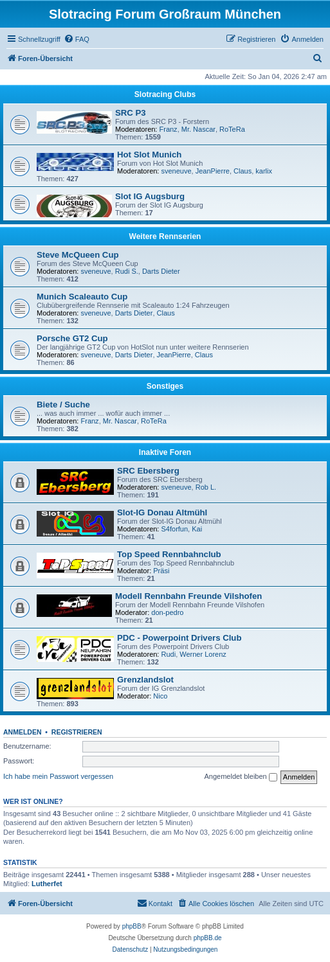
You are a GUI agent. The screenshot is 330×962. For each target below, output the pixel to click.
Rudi (168, 654)
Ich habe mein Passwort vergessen (58, 776)
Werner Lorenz (202, 654)
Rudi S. (126, 271)
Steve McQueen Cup (78, 255)
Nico (160, 696)
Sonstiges (165, 386)
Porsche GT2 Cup (72, 338)
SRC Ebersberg (148, 471)
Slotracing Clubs (165, 94)
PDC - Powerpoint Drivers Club (179, 638)
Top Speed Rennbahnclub (169, 554)
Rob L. (206, 487)
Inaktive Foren (165, 452)
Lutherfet (47, 883)
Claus (243, 171)
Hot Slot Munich (149, 154)
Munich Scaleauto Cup (82, 296)
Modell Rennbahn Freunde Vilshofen (188, 596)
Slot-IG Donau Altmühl (162, 512)
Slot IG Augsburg (150, 196)
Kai (197, 529)
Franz (169, 129)
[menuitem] (76, 39)
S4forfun (174, 529)
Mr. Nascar (198, 129)
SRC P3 (130, 113)
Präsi (161, 571)
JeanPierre (213, 171)
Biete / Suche (63, 404)
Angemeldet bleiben (240, 776)
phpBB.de (208, 937)
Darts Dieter (161, 271)
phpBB (132, 926)
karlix (263, 171)
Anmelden (22, 732)
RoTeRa (232, 129)
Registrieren (76, 732)
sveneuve (176, 171)
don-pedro (167, 612)
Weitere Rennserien (165, 236)
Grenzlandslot (145, 679)
